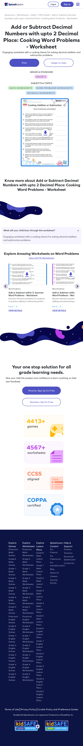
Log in (53, 4)
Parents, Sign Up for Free (41, 390)
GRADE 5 (41, 76)
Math (33, 15)
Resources (10, 15)
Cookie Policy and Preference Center (58, 709)
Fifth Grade (44, 15)
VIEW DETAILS (15, 310)
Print (24, 63)
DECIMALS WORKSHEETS (41, 93)
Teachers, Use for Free (41, 402)
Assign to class (58, 63)
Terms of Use (12, 709)
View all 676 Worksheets (41, 258)
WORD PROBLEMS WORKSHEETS (54, 88)
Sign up (67, 4)
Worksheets (23, 15)
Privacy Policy (28, 709)
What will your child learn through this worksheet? (41, 230)
